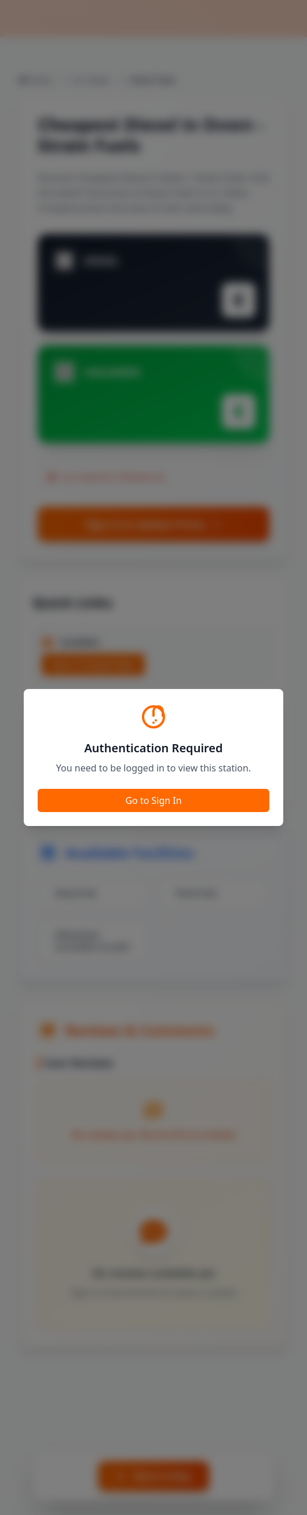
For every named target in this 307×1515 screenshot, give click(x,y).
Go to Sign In (153, 800)
